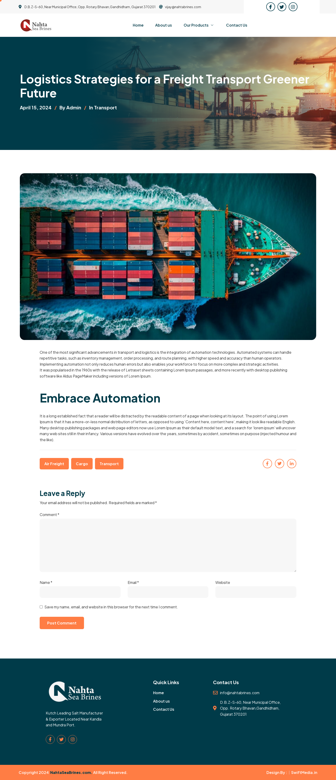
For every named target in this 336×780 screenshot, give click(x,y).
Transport (105, 107)
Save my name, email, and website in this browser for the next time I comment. (111, 606)
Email (133, 582)
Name (46, 582)
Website (222, 582)
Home (138, 25)
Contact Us (236, 25)
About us (163, 25)
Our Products (199, 25)
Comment (49, 514)
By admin (70, 107)
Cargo (82, 463)
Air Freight (54, 463)
